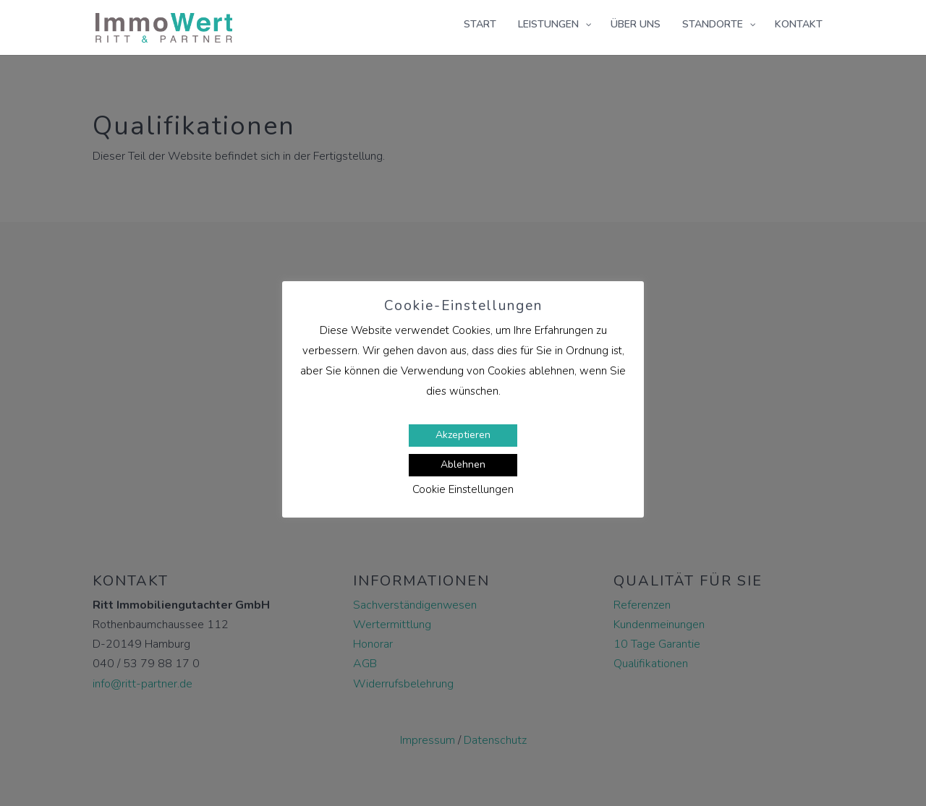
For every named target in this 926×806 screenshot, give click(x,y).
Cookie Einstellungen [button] (463, 489)
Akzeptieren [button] (463, 435)
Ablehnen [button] (463, 464)
